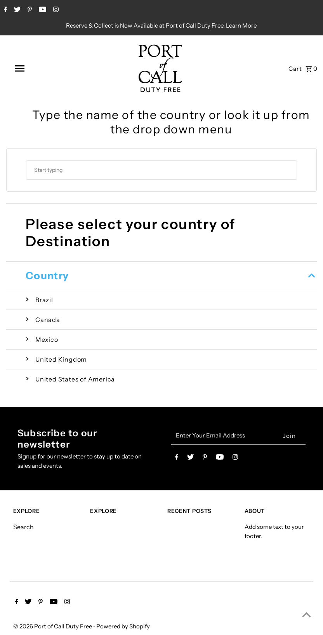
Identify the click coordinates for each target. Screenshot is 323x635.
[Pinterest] (29, 10)
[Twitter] (16, 10)
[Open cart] (303, 68)
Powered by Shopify (123, 626)
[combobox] (161, 170)
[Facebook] (4, 10)
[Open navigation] (36, 68)
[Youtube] (42, 10)
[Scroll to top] (306, 614)
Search (23, 527)
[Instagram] (55, 10)
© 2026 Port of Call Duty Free (53, 626)
